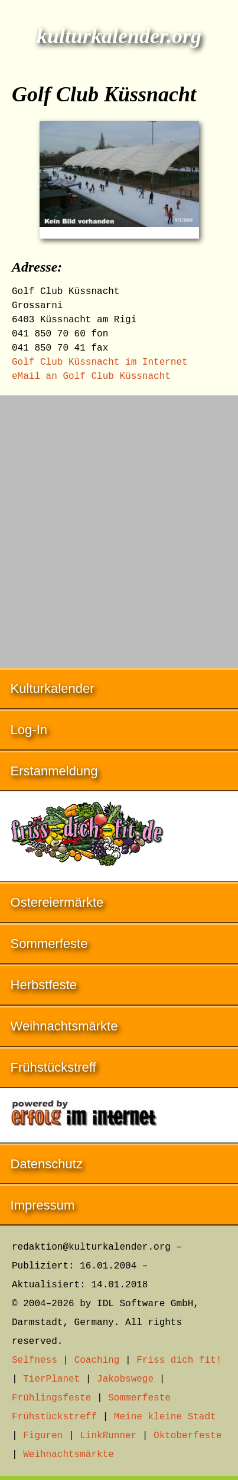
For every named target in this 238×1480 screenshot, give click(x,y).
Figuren (43, 1436)
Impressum (43, 1205)
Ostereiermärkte (57, 902)
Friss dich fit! (178, 1360)
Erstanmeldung (54, 771)
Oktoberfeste (187, 1436)
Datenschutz (47, 1164)
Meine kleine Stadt (165, 1417)
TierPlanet (51, 1379)
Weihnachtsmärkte (64, 1026)
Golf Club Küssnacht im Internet (100, 362)
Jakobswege (125, 1379)
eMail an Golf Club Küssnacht (91, 376)
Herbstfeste (44, 984)
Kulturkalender (52, 688)
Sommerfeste (49, 943)
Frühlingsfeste (51, 1398)
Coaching (97, 1360)
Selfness (34, 1360)
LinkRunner (108, 1436)
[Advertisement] (119, 526)
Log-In (29, 729)
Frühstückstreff (53, 1067)
